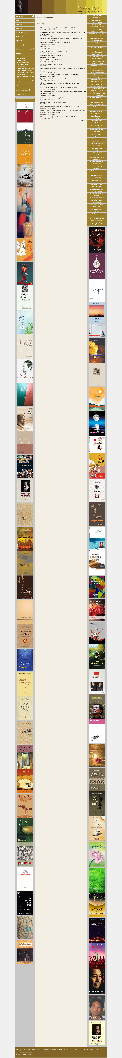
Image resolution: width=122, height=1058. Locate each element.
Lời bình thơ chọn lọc (23, 64)
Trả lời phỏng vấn (57, 1049)
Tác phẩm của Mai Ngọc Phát (25, 49)
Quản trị (29, 1054)
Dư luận (18, 53)
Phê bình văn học (21, 32)
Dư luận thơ (76, 1049)
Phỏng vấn (19, 36)
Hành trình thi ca (21, 60)
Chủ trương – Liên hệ (23, 90)
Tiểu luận (19, 28)
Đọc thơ (18, 41)
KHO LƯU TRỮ (20, 94)
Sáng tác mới (49, 17)
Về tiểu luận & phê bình (23, 62)
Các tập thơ (27, 1049)
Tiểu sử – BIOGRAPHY (22, 86)
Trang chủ (19, 16)
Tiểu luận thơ (35, 1049)
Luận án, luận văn (22, 66)
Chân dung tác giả (22, 56)
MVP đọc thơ (67, 1049)
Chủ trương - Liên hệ (92, 1049)
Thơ (17, 20)
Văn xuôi (19, 24)
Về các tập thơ (21, 58)
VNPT (24, 1054)
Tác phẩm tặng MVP (22, 45)
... (84, 120)
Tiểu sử (83, 1049)
